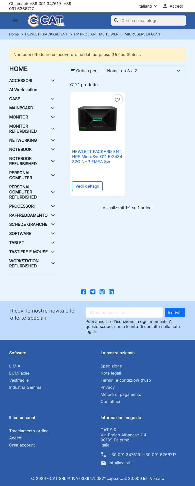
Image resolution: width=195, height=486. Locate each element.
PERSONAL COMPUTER (20, 175)
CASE (14, 98)
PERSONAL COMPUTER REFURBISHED (23, 192)
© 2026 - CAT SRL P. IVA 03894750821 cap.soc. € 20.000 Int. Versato (97, 478)
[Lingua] (143, 6)
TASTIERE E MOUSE (28, 251)
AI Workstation (23, 89)
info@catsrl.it (121, 462)
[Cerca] (148, 20)
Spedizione (111, 365)
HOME (18, 69)
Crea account (22, 445)
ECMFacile (19, 373)
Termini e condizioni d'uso (126, 380)
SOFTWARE (20, 233)
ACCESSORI (20, 80)
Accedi (15, 437)
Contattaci (110, 401)
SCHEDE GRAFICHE (28, 224)
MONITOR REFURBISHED (23, 129)
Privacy (108, 387)
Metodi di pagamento (121, 394)
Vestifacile (19, 380)
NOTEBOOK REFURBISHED (23, 161)
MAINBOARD (21, 107)
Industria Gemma (25, 387)
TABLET (16, 242)
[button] (172, 6)
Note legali (111, 373)
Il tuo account (22, 417)
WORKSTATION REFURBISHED (24, 263)
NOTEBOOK (20, 149)
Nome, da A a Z (144, 71)
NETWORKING (23, 140)
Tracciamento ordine (28, 430)
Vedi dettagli (87, 186)
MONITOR (18, 117)
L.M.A (14, 365)
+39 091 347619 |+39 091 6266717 (142, 454)
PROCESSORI (22, 206)
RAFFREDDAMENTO (28, 215)
